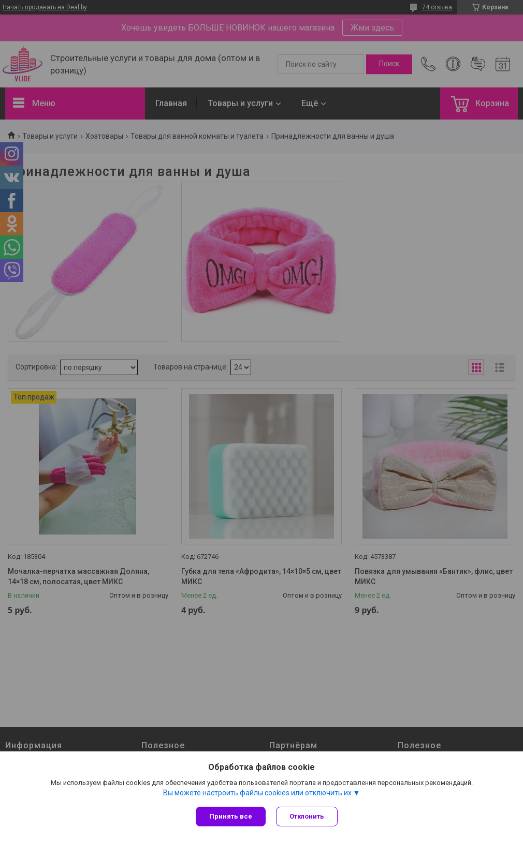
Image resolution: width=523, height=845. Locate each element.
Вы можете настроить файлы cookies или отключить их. (258, 793)
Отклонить (306, 816)
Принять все (230, 816)
